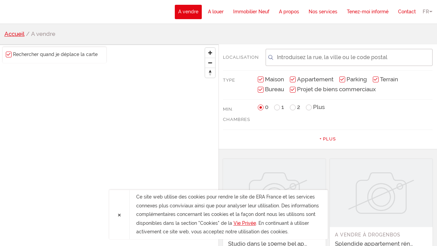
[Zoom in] (210, 53)
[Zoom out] (210, 63)
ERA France (43, 11)
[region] (109, 145)
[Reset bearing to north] (210, 73)
